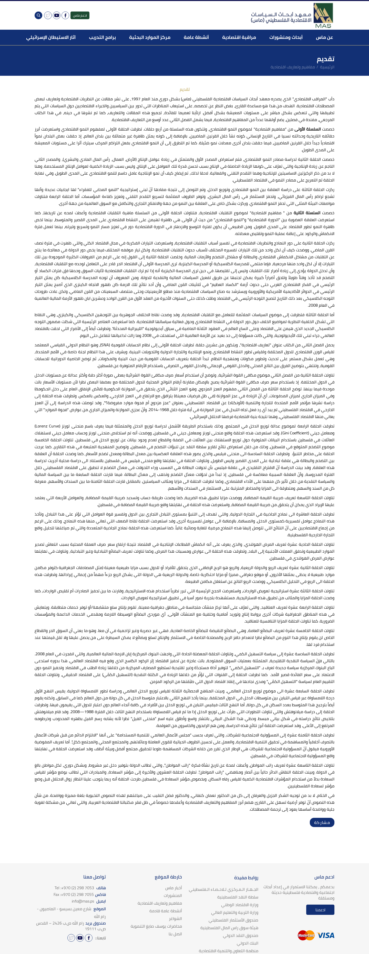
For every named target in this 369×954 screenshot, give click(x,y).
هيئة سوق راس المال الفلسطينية (229, 927)
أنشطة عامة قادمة (165, 911)
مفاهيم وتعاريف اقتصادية (293, 67)
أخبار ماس (173, 888)
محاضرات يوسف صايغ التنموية (156, 926)
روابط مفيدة (246, 877)
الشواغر (175, 918)
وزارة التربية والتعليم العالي (234, 912)
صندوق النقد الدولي (240, 935)
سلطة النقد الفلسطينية (237, 897)
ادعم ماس (80, 15)
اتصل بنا (175, 934)
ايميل (89, 901)
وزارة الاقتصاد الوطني (239, 904)
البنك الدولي (247, 943)
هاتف (80, 888)
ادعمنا (320, 910)
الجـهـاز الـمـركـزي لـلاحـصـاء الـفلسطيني (223, 889)
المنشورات (173, 895)
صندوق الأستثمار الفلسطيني (233, 920)
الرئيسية (327, 67)
